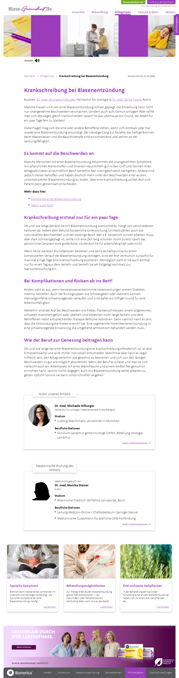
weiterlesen (50, 606)
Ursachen (78, 12)
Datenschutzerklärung (87, 672)
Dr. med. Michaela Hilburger (56, 99)
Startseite (29, 76)
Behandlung (100, 12)
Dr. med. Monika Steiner (72, 485)
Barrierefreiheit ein (133, 2)
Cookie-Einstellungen (160, 672)
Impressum (64, 672)
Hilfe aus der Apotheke (161, 2)
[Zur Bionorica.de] (20, 672)
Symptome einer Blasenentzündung (56, 199)
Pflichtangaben (135, 672)
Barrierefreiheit (113, 672)
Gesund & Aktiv (148, 12)
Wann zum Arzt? (42, 205)
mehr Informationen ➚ (136, 443)
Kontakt (48, 672)
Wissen (170, 12)
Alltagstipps (123, 12)
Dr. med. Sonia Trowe (126, 99)
